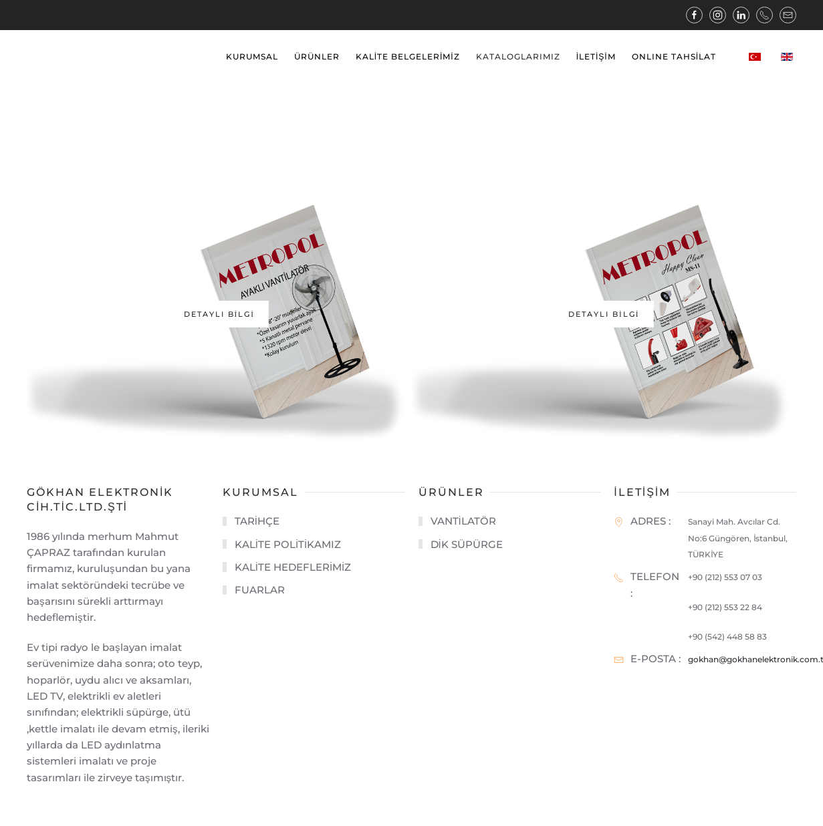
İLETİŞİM (596, 56)
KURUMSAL (252, 56)
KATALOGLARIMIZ (518, 56)
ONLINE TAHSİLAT (674, 56)
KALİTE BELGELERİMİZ (408, 56)
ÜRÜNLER (317, 56)
